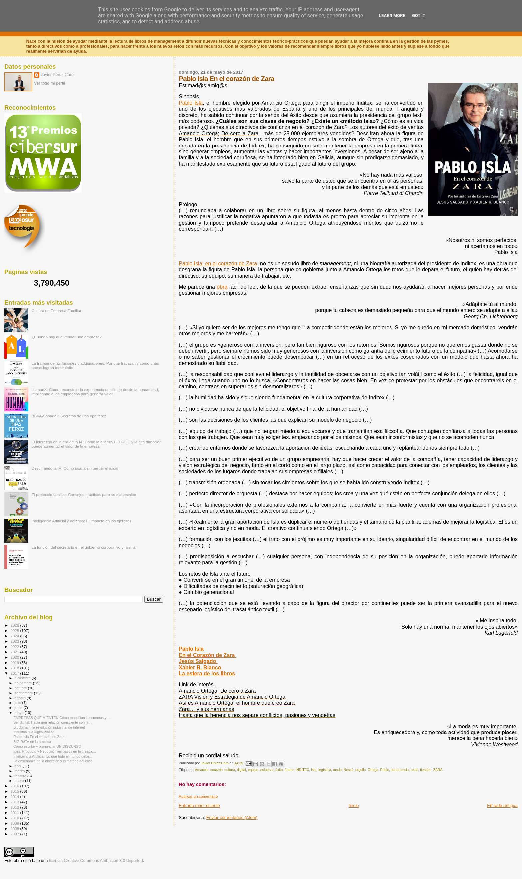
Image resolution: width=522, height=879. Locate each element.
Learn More (392, 15)
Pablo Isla (191, 103)
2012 (15, 807)
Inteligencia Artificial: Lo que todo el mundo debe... (52, 756)
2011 (15, 812)
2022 (15, 646)
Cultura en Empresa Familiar (56, 310)
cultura (230, 770)
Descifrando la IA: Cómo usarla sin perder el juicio (75, 468)
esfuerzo (267, 770)
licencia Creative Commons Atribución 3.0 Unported (96, 860)
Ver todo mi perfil (49, 83)
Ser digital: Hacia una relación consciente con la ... (52, 722)
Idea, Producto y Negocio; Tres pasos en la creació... (54, 751)
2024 (15, 636)
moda (337, 770)
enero (20, 781)
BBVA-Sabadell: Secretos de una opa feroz (69, 416)
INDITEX (302, 770)
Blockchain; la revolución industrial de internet (49, 727)
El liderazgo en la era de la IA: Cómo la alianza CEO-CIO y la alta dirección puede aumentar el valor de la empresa (97, 444)
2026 (15, 625)
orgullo (360, 770)
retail (414, 770)
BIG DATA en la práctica (32, 742)
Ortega (373, 770)
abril (19, 766)
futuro (289, 770)
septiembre (24, 693)
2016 (15, 786)
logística (324, 770)
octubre (21, 688)
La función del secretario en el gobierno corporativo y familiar (84, 547)
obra (222, 287)
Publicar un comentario (198, 796)
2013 (15, 802)
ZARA (438, 770)
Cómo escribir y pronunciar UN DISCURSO (47, 746)
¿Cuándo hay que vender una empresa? (67, 337)
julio (18, 703)
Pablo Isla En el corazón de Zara (38, 737)
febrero (21, 776)
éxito (279, 770)
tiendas (425, 770)
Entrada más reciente (199, 805)
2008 (15, 828)
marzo (20, 771)
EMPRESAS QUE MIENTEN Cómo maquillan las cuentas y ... (61, 718)
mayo (20, 713)
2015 (15, 791)
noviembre (24, 683)
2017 (15, 673)
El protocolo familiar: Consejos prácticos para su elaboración (84, 494)
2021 (15, 652)
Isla (313, 770)
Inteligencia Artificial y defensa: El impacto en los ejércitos (81, 521)
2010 (15, 818)
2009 (15, 823)
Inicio (354, 805)
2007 (15, 834)
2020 (15, 657)
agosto (21, 698)
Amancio (201, 770)
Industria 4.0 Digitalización (33, 732)
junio (19, 708)
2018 (15, 668)
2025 (15, 630)
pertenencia (400, 770)
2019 (15, 662)
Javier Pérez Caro (57, 74)
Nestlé (348, 770)
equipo (253, 770)
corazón (216, 770)
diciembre (23, 678)
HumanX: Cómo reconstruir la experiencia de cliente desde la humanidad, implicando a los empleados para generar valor (95, 391)
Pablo (384, 770)
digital (241, 770)
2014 (15, 796)
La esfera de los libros (207, 673)
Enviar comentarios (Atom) (232, 817)
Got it (418, 15)
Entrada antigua (502, 805)
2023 (15, 641)
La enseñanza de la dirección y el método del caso (53, 761)
